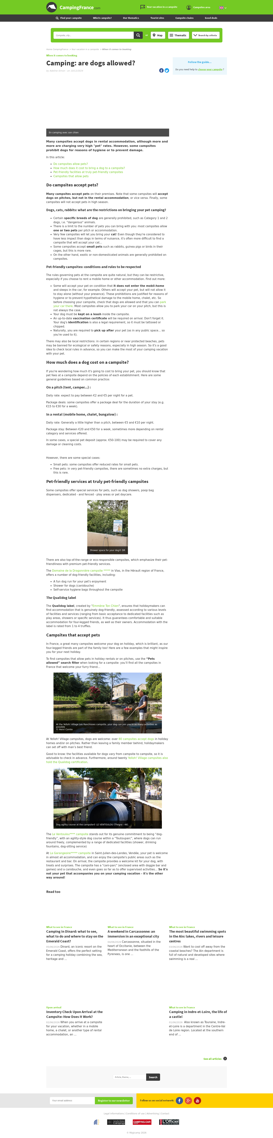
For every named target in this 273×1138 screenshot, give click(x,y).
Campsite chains (184, 18)
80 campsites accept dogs (136, 739)
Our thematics (131, 18)
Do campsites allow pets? (70, 164)
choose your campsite (210, 69)
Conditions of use (135, 1113)
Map (157, 35)
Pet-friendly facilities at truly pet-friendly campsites (88, 172)
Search (153, 1077)
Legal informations (114, 1113)
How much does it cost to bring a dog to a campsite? (89, 168)
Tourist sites (157, 18)
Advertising (153, 1113)
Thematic (178, 35)
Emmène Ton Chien (106, 606)
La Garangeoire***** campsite (70, 853)
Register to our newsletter (114, 1101)
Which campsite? (102, 18)
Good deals (211, 18)
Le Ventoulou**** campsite (69, 834)
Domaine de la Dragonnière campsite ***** (81, 570)
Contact (165, 1113)
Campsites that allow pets (71, 176)
